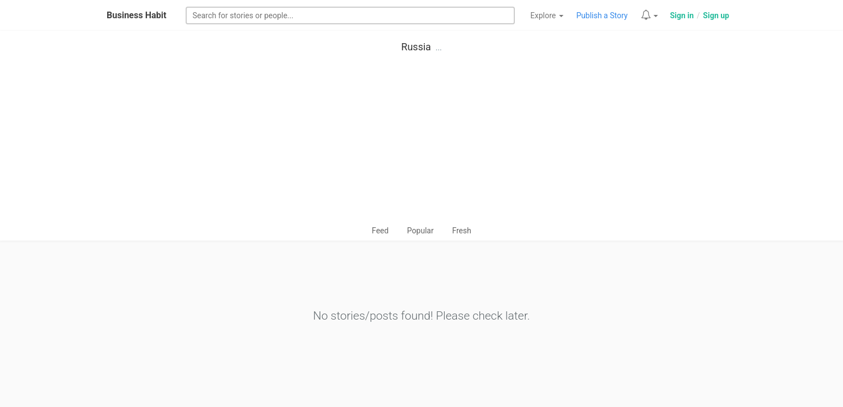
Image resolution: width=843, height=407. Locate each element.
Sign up (716, 15)
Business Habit (136, 15)
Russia (416, 47)
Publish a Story (602, 15)
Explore (546, 15)
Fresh (461, 230)
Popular (420, 230)
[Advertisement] (421, 141)
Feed (380, 230)
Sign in (682, 15)
